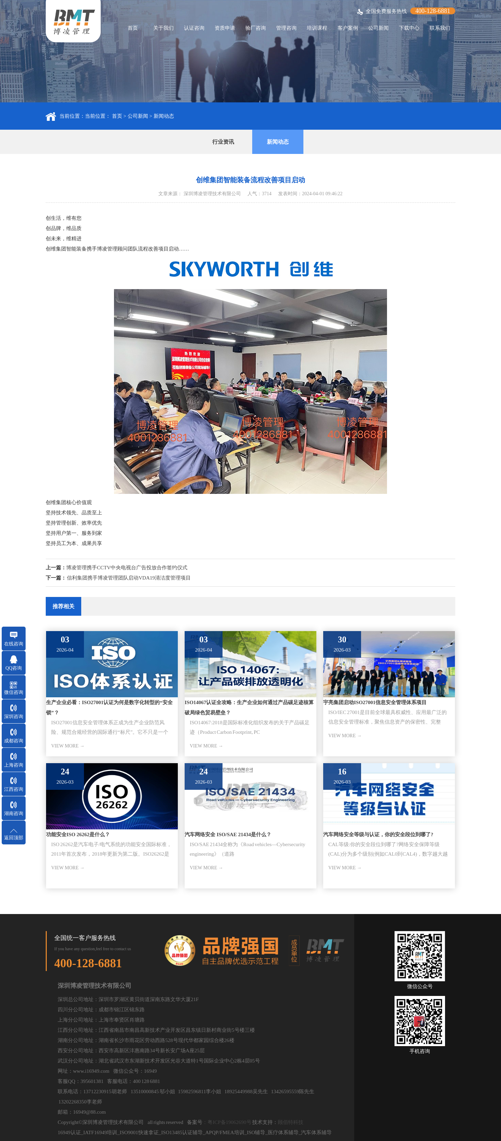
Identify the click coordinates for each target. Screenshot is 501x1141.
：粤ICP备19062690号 (226, 1122)
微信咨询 (13, 692)
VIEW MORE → (68, 745)
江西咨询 (13, 789)
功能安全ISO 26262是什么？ (78, 834)
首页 (133, 28)
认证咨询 (194, 28)
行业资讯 (223, 142)
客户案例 (348, 28)
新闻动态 (164, 116)
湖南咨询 (13, 813)
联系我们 (440, 28)
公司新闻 (378, 28)
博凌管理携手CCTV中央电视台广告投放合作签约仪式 (126, 567)
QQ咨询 (13, 668)
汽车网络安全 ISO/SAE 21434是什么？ (228, 834)
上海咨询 (13, 765)
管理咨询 (286, 28)
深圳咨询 (13, 716)
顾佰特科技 (290, 1122)
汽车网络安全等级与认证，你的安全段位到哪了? (378, 834)
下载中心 (409, 28)
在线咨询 (13, 643)
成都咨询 (13, 740)
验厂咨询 (255, 28)
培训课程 (317, 28)
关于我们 (163, 28)
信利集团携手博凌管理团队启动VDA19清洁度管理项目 (129, 578)
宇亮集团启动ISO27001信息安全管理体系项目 (375, 702)
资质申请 (225, 28)
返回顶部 (13, 837)
